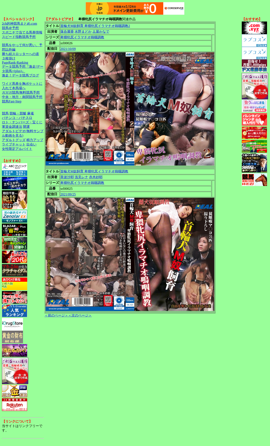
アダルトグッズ (14, 140)
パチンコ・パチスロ (17, 118)
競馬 (5, 113)
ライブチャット (14, 144)
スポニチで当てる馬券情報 (22, 32)
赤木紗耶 (96, 177)
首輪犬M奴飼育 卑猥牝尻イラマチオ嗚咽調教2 (95, 26)
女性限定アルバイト (17, 149)
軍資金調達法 (12, 126)
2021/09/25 (68, 194)
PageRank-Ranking (15, 62)
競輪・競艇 (17, 113)
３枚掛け (8, 58)
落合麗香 (67, 31)
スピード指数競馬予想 (19, 37)
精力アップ (34, 140)
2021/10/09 (68, 49)
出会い (31, 144)
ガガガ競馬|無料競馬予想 (21, 92)
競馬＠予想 (10, 28)
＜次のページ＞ (80, 315)
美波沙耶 (67, 177)
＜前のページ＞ (56, 315)
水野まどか (83, 31)
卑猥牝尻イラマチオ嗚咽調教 (82, 37)
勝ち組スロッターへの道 (20, 54)
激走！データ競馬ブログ (20, 75)
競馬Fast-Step (11, 101)
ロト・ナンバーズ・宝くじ (22, 122)
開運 (26, 126)
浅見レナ (81, 177)
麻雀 (30, 113)
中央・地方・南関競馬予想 (22, 97)
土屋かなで (100, 31)
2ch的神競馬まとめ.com (19, 23)
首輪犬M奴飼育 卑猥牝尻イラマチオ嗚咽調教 (94, 171)
